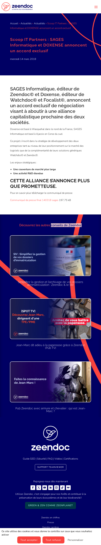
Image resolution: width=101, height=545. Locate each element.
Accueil (14, 23)
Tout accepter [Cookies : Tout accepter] (29, 540)
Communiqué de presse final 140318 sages (34, 200)
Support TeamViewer (50, 467)
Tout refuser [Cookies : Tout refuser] (53, 540)
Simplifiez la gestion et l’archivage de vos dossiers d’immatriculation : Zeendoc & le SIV (50, 283)
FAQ (50, 458)
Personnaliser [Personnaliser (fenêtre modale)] (75, 540)
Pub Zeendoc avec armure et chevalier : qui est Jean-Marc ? (50, 410)
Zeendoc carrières (50, 527)
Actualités (26, 23)
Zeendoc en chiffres (50, 517)
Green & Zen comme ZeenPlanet (50, 505)
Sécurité (41, 458)
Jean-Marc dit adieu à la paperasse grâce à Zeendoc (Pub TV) (50, 346)
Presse (50, 522)
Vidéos (58, 458)
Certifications (71, 458)
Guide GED (29, 458)
